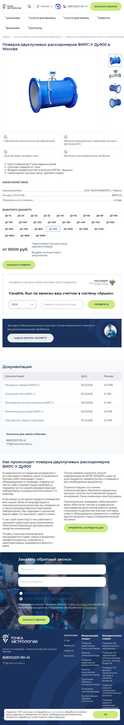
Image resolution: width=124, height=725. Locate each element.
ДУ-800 (38, 229)
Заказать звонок (105, 6)
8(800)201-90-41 (75, 6)
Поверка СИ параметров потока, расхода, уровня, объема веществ (111, 658)
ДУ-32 (47, 215)
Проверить (101, 304)
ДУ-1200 (83, 229)
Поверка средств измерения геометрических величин (111, 690)
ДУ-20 (21, 215)
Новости (104, 18)
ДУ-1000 (68, 229)
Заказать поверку (19, 265)
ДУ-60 (86, 215)
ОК (105, 714)
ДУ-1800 (25, 235)
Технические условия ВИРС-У (24, 411)
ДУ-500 (110, 222)
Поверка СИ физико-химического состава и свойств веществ (109, 674)
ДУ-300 (52, 222)
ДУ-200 (23, 222)
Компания (13, 18)
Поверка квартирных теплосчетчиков (90, 646)
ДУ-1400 (99, 229)
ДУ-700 (24, 229)
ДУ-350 (66, 222)
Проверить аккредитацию (86, 527)
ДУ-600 (9, 229)
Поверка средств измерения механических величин (110, 705)
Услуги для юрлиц (76, 18)
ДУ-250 (37, 222)
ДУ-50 (73, 215)
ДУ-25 (34, 215)
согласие (82, 604)
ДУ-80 (100, 215)
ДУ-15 (8, 215)
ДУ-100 (113, 215)
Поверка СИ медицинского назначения (110, 646)
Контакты (35, 28)
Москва (42, 6)
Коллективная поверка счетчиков (89, 699)
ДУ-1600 (9, 235)
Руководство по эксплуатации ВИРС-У (29, 402)
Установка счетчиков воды (90, 690)
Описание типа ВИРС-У (20, 393)
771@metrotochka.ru (19, 444)
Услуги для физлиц (42, 18)
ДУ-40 (60, 215)
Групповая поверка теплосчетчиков (90, 682)
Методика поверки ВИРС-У (22, 385)
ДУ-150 (9, 222)
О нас (67, 640)
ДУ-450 (96, 222)
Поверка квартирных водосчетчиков (90, 663)
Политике (90, 607)
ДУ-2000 (40, 235)
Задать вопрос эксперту (28, 338)
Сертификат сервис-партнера (24, 420)
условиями (58, 712)
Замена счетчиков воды (90, 654)
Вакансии (13, 28)
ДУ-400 (81, 222)
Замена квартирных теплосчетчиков (90, 672)
